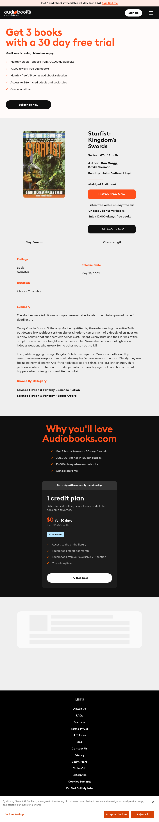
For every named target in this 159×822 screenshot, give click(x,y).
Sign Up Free (110, 3)
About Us (79, 709)
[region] (79, 809)
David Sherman (99, 167)
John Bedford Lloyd (116, 173)
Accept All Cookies (116, 814)
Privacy (79, 755)
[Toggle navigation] (151, 13)
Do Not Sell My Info (79, 788)
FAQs (79, 715)
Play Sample (34, 242)
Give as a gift (113, 242)
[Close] (153, 802)
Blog (79, 742)
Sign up (133, 12)
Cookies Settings (79, 781)
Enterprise (80, 775)
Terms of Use (79, 728)
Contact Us (79, 748)
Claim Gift (80, 768)
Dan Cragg (109, 163)
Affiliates (79, 735)
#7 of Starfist (110, 155)
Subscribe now (28, 104)
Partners (79, 722)
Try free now (79, 578)
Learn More (79, 761)
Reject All (142, 814)
